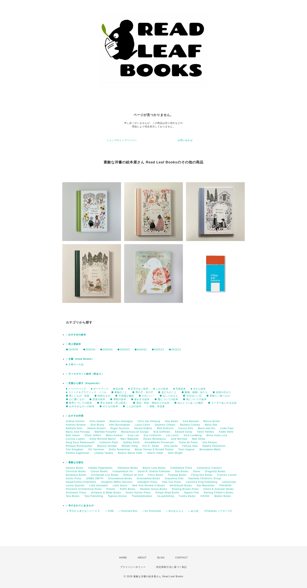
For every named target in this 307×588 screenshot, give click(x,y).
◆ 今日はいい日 (192, 395)
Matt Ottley (198, 439)
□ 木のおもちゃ (175, 511)
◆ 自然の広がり (222, 392)
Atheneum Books (127, 468)
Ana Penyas (209, 442)
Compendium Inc (123, 471)
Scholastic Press (76, 492)
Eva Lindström (152, 435)
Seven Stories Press (138, 492)
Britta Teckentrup (119, 449)
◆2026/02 (123, 349)
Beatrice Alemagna (121, 421)
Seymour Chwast (165, 424)
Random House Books (153, 489)
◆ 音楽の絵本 (97, 399)
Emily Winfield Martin (103, 439)
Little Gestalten (98, 485)
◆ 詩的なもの (102, 395)
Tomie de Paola (188, 442)
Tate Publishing (93, 496)
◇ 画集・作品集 (155, 406)
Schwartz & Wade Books (106, 492)
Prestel (110, 489)
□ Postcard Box (128, 511)
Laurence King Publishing (201, 482)
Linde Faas (227, 428)
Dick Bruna (97, 424)
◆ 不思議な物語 (124, 395)
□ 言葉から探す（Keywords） (83, 383)
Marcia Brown (211, 421)
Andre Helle (226, 431)
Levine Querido (75, 485)
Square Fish (191, 492)
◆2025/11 (175, 349)
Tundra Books (187, 496)
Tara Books (72, 496)
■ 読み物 (118, 388)
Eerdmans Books (76, 475)
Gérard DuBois (143, 428)
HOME (123, 557)
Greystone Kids (174, 478)
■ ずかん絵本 (198, 388)
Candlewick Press (181, 468)
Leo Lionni (172, 435)
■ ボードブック (100, 388)
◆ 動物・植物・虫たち (194, 392)
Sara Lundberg (193, 435)
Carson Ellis (185, 428)
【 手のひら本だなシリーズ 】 (83, 511)
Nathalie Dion (74, 428)
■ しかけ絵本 (161, 388)
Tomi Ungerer (186, 449)
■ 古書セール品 (75, 364)
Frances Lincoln (227, 475)
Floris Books (155, 475)
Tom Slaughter (74, 449)
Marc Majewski (130, 439)
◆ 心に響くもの (75, 399)
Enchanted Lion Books (105, 475)
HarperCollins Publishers (81, 482)
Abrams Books (74, 468)
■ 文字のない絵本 (138, 388)
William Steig (130, 446)
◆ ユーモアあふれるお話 (222, 402)
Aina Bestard (191, 421)
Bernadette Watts (210, 449)
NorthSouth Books (181, 485)
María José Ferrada (78, 431)
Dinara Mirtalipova (154, 439)
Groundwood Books (120, 478)
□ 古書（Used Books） (80, 359)
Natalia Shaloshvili (213, 446)
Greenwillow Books (148, 478)
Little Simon (120, 485)
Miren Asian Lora (216, 435)
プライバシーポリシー (133, 567)
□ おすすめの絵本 (76, 334)
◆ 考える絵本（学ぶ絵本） (112, 402)
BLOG (161, 557)
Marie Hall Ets (206, 428)
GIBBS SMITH (94, 478)
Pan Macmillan (206, 485)
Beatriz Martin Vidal (130, 453)
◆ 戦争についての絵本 (79, 402)
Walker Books (222, 496)
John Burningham (119, 424)
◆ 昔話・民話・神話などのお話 (151, 402)
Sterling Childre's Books (218, 492)
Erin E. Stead (151, 446)
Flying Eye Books (202, 475)
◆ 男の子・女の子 (142, 392)
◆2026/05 (72, 349)
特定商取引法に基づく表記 (171, 567)
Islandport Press (147, 482)
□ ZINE (109, 511)
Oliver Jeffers (93, 435)
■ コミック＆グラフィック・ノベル (86, 392)
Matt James (73, 435)
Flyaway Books (177, 475)
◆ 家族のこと (119, 392)
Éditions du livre (133, 475)
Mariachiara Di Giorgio (135, 431)
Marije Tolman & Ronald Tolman (154, 449)
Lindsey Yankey (103, 453)
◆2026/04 (89, 349)
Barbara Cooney (190, 424)
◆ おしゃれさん (169, 395)
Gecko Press (73, 478)
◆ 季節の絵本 (118, 399)
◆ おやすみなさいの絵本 (80, 406)
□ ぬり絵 (194, 511)
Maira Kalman (114, 435)
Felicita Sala (190, 446)
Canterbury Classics (209, 468)
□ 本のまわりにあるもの (80, 505)
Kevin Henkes (205, 431)
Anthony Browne (76, 424)
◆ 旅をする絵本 (140, 399)
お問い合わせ (185, 140)
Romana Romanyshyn (79, 446)
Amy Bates (171, 421)
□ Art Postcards (151, 511)
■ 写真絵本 (179, 388)
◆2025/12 (158, 349)
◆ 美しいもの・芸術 (77, 395)
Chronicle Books (76, 471)
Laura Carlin (142, 424)
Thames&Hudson (142, 496)
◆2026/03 (106, 349)
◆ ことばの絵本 (132, 406)
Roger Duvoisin (119, 428)
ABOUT (142, 557)
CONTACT (181, 557)
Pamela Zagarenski (77, 453)
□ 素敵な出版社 (75, 462)
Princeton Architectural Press (84, 489)
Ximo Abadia (97, 421)
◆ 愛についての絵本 (166, 399)
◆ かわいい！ (147, 395)
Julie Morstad (179, 439)
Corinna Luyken (75, 439)
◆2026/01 (141, 349)
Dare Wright (175, 453)
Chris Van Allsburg (148, 421)
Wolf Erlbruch (165, 428)
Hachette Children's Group (204, 478)
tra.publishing (165, 496)
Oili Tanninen (96, 449)
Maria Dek (211, 424)
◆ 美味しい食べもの (218, 395)
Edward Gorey (183, 431)
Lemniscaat (229, 482)
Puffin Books (127, 489)
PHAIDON (225, 485)
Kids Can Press (171, 482)
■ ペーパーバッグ (76, 388)
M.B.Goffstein (162, 431)
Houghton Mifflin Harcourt (117, 482)
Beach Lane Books (154, 468)
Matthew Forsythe (105, 431)
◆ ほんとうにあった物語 (188, 402)
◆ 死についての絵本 (195, 399)
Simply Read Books (167, 492)
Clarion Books (99, 471)
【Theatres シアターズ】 (218, 511)
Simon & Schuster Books (218, 489)
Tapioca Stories (117, 496)
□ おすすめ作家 (75, 415)
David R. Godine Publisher (154, 471)
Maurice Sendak (107, 446)
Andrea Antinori (75, 421)
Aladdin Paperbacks (100, 468)
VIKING (204, 496)
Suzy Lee (133, 435)
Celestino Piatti (108, 442)
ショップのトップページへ (122, 140)
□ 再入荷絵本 (73, 344)
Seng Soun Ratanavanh (80, 442)
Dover (196, 471)
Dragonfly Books (215, 471)
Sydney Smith (131, 442)
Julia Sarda (171, 446)
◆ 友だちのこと (167, 392)
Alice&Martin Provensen (159, 442)
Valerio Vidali (155, 453)
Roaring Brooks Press (185, 489)
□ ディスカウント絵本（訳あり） (85, 373)
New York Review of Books (148, 485)
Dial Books (181, 471)
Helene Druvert (96, 428)
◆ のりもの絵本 (108, 406)
